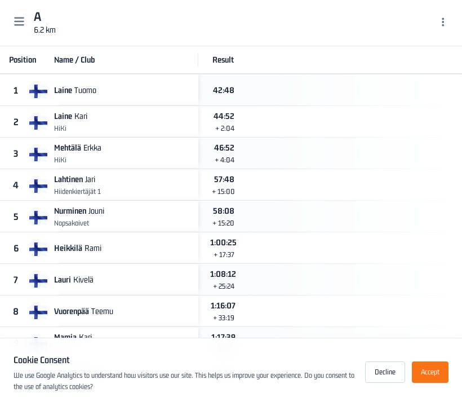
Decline (385, 372)
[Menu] (443, 23)
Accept (430, 372)
